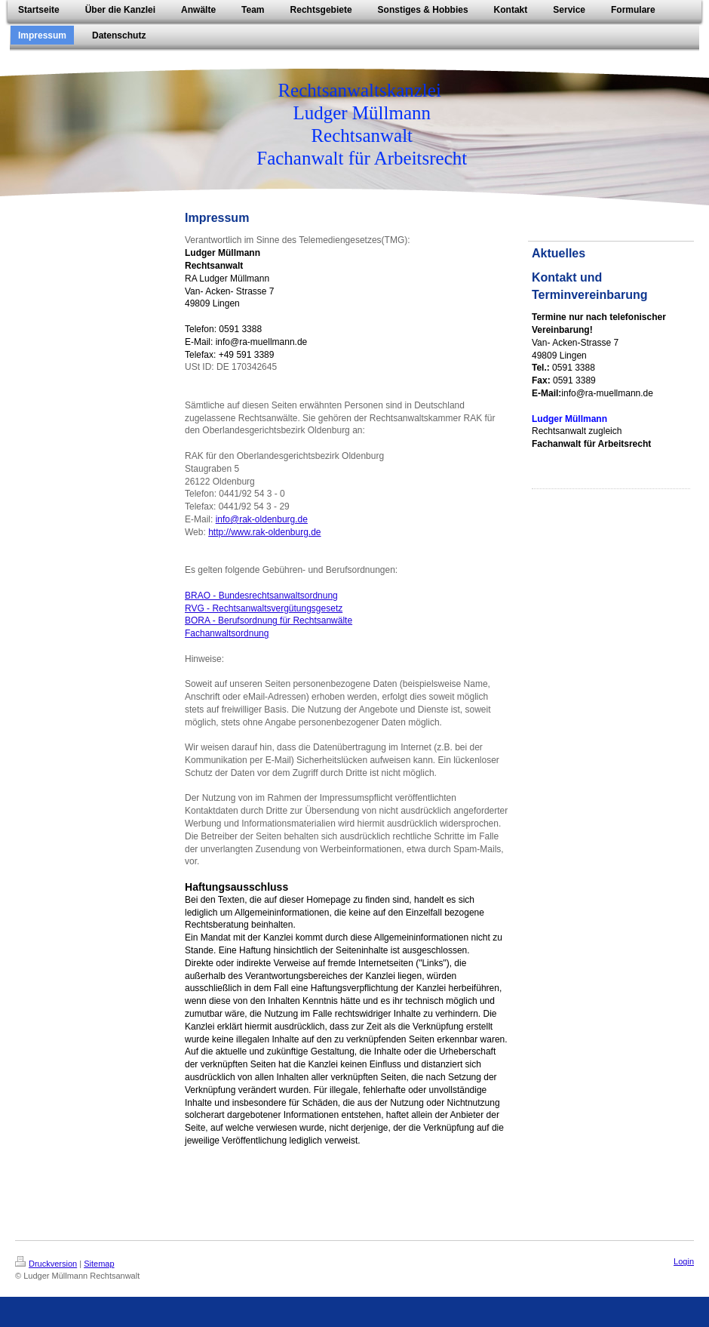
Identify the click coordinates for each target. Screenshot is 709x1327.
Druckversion (46, 1263)
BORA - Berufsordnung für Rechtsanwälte (268, 620)
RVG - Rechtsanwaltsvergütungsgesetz (263, 608)
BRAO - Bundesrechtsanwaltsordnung (261, 595)
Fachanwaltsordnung (227, 633)
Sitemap (99, 1263)
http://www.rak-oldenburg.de (264, 532)
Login (684, 1261)
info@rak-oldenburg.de (262, 519)
